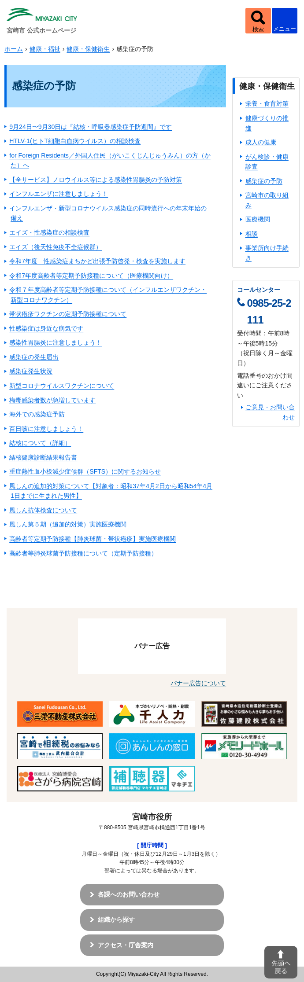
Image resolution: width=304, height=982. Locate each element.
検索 (258, 29)
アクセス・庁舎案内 (125, 945)
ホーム (13, 48)
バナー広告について (198, 683)
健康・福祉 (45, 48)
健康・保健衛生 (88, 48)
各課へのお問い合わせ (128, 894)
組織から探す (116, 919)
